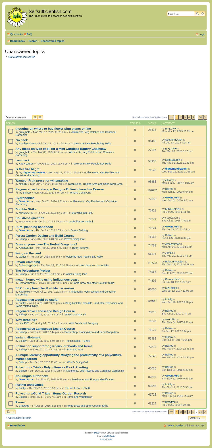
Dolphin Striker (26, 209)
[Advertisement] (106, 88)
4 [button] (189, 117)
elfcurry (23, 183)
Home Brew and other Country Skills (93, 282)
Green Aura (26, 201)
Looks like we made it (81, 221)
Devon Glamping (27, 262)
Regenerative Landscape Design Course (45, 311)
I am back (22, 160)
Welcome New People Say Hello (92, 143)
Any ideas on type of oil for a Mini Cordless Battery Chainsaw (60, 149)
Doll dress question (29, 218)
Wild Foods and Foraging (83, 323)
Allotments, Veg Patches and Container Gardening (95, 370)
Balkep (27, 192)
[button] (171, 117)
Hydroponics (24, 198)
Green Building (79, 230)
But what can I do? (82, 212)
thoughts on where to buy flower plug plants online (53, 128)
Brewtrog (24, 405)
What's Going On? (80, 192)
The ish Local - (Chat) (77, 340)
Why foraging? (26, 320)
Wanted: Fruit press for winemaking (41, 180)
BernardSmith (27, 282)
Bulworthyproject (28, 265)
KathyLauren (26, 163)
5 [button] (193, 117)
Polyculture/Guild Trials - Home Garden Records (51, 393)
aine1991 (24, 323)
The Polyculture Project (32, 270)
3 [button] (185, 117)
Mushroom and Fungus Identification (93, 379)
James (22, 256)
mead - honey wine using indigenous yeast (47, 279)
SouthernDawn (27, 143)
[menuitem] (28, 34)
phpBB (96, 433)
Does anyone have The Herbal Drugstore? (46, 244)
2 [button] (181, 117)
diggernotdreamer (34, 172)
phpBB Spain (109, 436)
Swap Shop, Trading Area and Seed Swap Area (95, 183)
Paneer (20, 402)
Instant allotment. (28, 337)
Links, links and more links (93, 265)
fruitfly (22, 303)
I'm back (21, 140)
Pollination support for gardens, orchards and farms (53, 346)
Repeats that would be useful (36, 299)
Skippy (23, 340)
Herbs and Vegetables (79, 396)
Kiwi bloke (24, 291)
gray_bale (24, 132)
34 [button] (200, 117)
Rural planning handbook (34, 227)
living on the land (28, 253)
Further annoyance (29, 385)
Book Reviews (80, 247)
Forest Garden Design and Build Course (44, 235)
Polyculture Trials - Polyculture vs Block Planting (51, 367)
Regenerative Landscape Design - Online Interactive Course (59, 189)
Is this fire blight (27, 169)
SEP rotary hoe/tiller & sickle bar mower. (45, 288)
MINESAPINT (27, 212)
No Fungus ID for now (31, 376)
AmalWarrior (26, 247)
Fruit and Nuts (75, 349)
